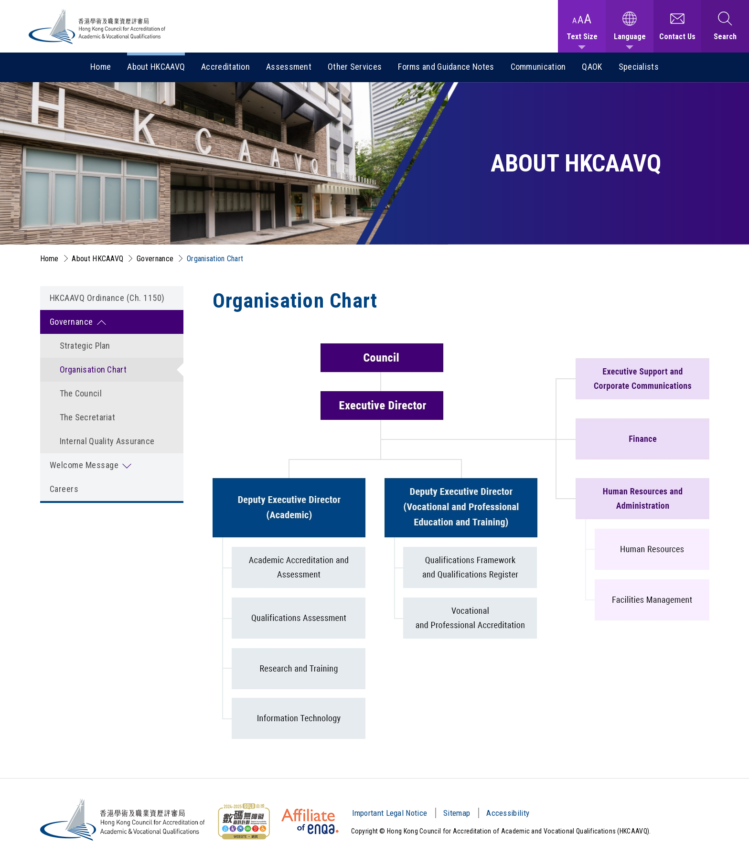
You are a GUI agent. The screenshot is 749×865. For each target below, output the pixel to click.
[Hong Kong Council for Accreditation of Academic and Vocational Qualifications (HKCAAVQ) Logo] (97, 26)
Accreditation (225, 67)
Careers (64, 489)
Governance (155, 258)
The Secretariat (88, 417)
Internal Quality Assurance (107, 441)
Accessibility (507, 813)
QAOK (592, 67)
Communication (538, 67)
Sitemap (456, 813)
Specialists (639, 67)
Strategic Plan (85, 346)
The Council (81, 393)
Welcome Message (84, 465)
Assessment (288, 67)
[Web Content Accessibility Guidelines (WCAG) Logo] (243, 821)
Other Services (355, 67)
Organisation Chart (215, 258)
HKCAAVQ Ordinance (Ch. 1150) (107, 298)
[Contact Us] (677, 26)
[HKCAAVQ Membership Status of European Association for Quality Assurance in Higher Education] (310, 821)
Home (100, 67)
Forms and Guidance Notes (446, 67)
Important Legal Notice (390, 813)
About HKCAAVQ (156, 67)
